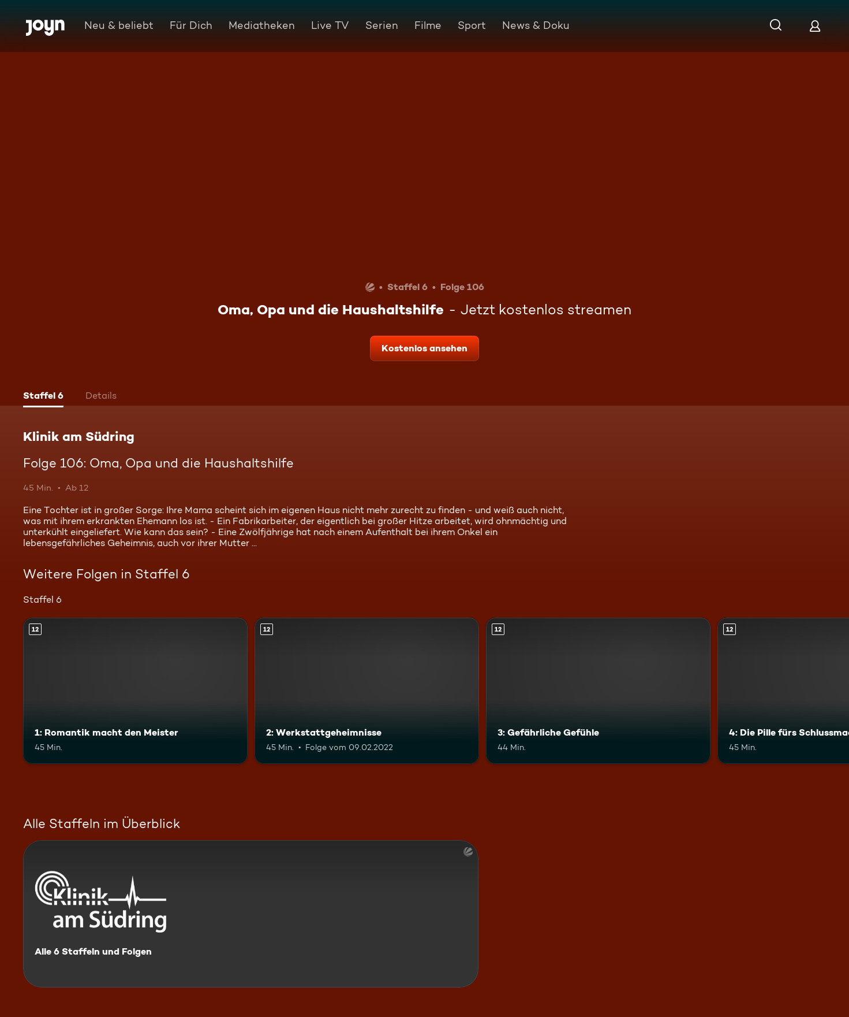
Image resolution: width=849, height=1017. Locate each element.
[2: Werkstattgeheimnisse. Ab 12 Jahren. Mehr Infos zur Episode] (367, 691)
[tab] (43, 397)
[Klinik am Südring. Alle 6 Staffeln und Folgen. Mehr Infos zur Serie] (250, 914)
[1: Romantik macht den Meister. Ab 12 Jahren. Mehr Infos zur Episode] (135, 691)
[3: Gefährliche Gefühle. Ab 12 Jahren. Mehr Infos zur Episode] (598, 691)
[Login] (815, 26)
